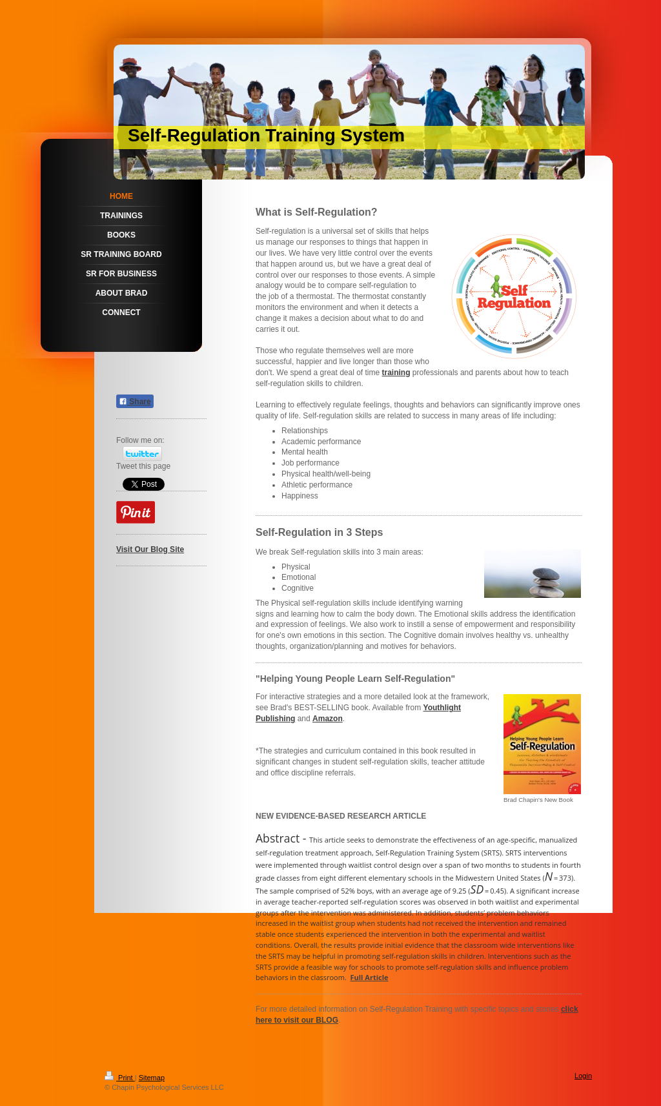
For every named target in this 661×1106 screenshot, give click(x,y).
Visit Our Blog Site (150, 549)
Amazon (327, 718)
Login (583, 1076)
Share (135, 401)
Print (120, 1077)
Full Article (370, 977)
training (396, 372)
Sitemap (152, 1077)
